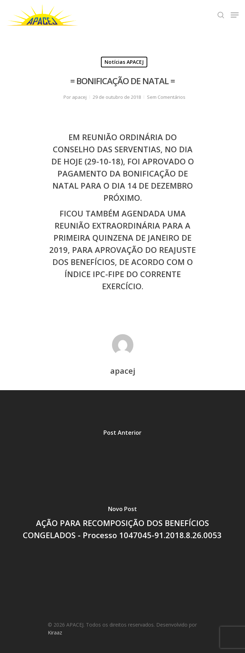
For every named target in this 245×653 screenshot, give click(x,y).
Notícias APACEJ (124, 61)
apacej (79, 97)
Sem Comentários (166, 97)
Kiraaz (55, 632)
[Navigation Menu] (235, 15)
